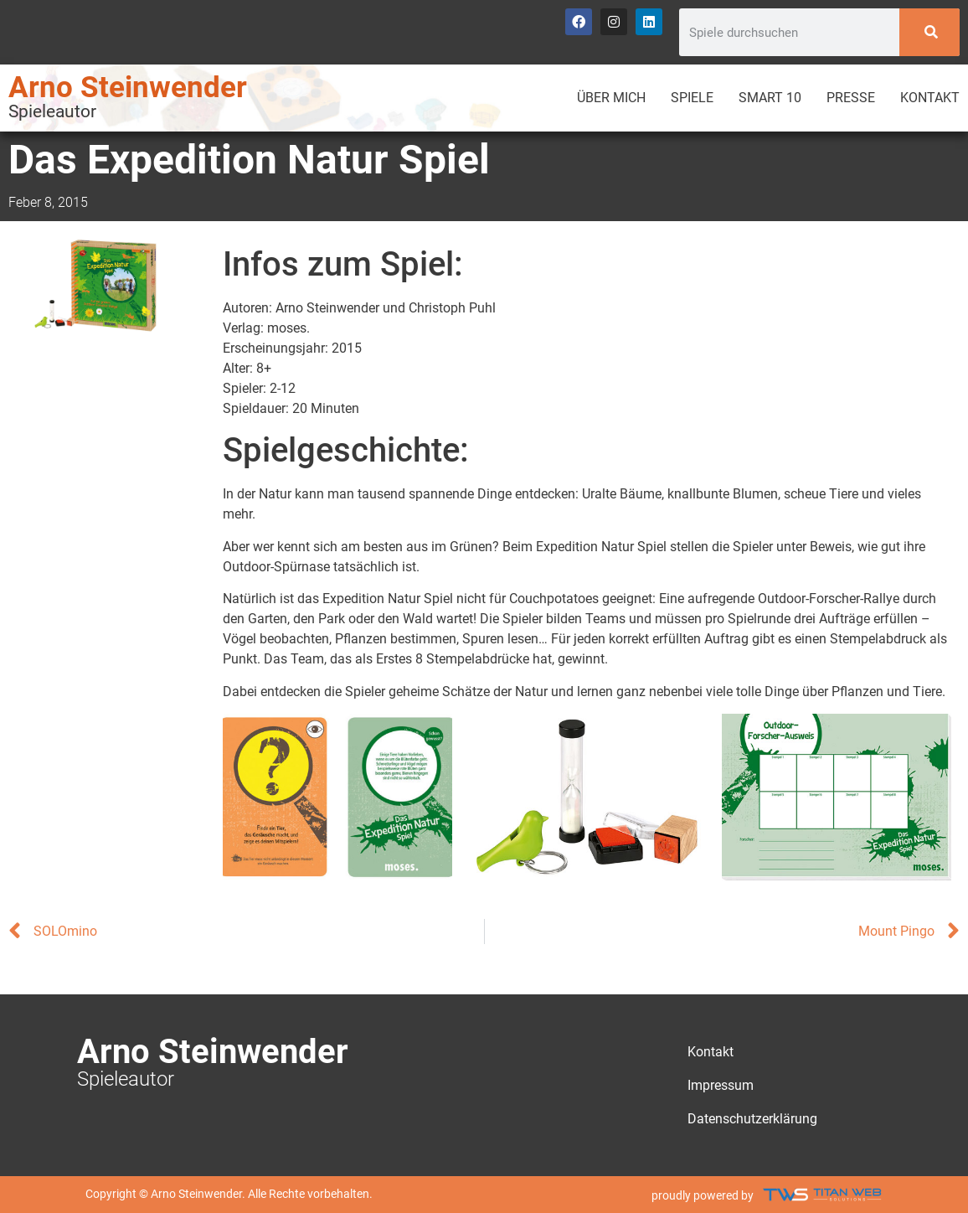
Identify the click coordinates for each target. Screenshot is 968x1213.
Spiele (692, 98)
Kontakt (930, 98)
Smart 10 (770, 98)
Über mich (611, 98)
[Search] (929, 32)
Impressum (720, 1085)
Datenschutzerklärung (752, 1119)
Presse (850, 98)
